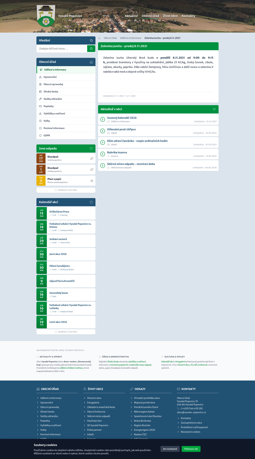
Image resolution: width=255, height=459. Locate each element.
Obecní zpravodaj (47, 407)
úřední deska (113, 361)
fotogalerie (180, 361)
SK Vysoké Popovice (95, 425)
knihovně (202, 365)
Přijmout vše (191, 448)
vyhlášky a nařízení (137, 361)
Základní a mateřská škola (99, 407)
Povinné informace (48, 434)
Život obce (170, 16)
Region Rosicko (140, 425)
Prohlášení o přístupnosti (192, 427)
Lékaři (88, 434)
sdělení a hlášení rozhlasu (71, 368)
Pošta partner (92, 429)
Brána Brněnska (140, 420)
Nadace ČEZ (138, 434)
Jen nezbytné (170, 448)
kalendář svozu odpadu (141, 365)
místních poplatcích (119, 365)
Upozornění (44, 402)
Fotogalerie (91, 402)
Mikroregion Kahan (142, 411)
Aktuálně (131, 16)
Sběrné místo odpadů (96, 416)
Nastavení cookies (188, 431)
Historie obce (92, 398)
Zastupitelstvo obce (189, 422)
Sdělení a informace (130, 38)
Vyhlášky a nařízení (48, 425)
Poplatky (43, 420)
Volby (41, 429)
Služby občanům (47, 416)
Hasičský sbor (92, 420)
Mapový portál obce (142, 402)
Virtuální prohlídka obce (145, 398)
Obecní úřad (150, 16)
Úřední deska (45, 411)
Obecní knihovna (94, 411)
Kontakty (188, 16)
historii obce (183, 365)
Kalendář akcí (167, 361)
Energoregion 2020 (142, 429)
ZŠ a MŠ (193, 365)
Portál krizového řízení (144, 407)
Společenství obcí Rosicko (145, 416)
